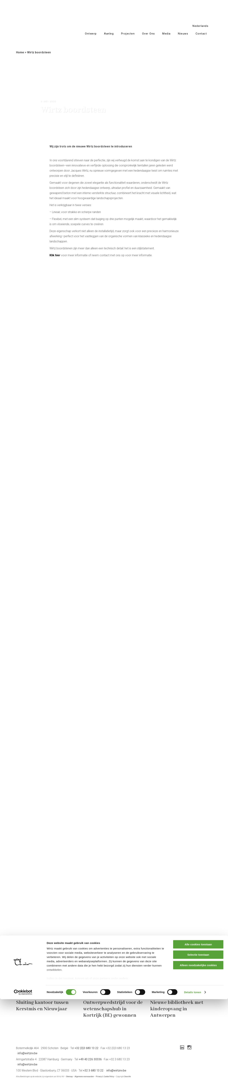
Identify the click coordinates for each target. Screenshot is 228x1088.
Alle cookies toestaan (198, 1033)
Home (20, 52)
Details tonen (192, 1080)
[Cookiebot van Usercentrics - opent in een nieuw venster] (23, 1081)
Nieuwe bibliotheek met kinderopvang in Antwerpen (176, 1008)
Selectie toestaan (198, 1043)
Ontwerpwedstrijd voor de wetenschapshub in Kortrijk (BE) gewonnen (113, 1008)
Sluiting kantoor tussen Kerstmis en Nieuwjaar (42, 1005)
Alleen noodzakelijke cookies (198, 1053)
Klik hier (55, 255)
